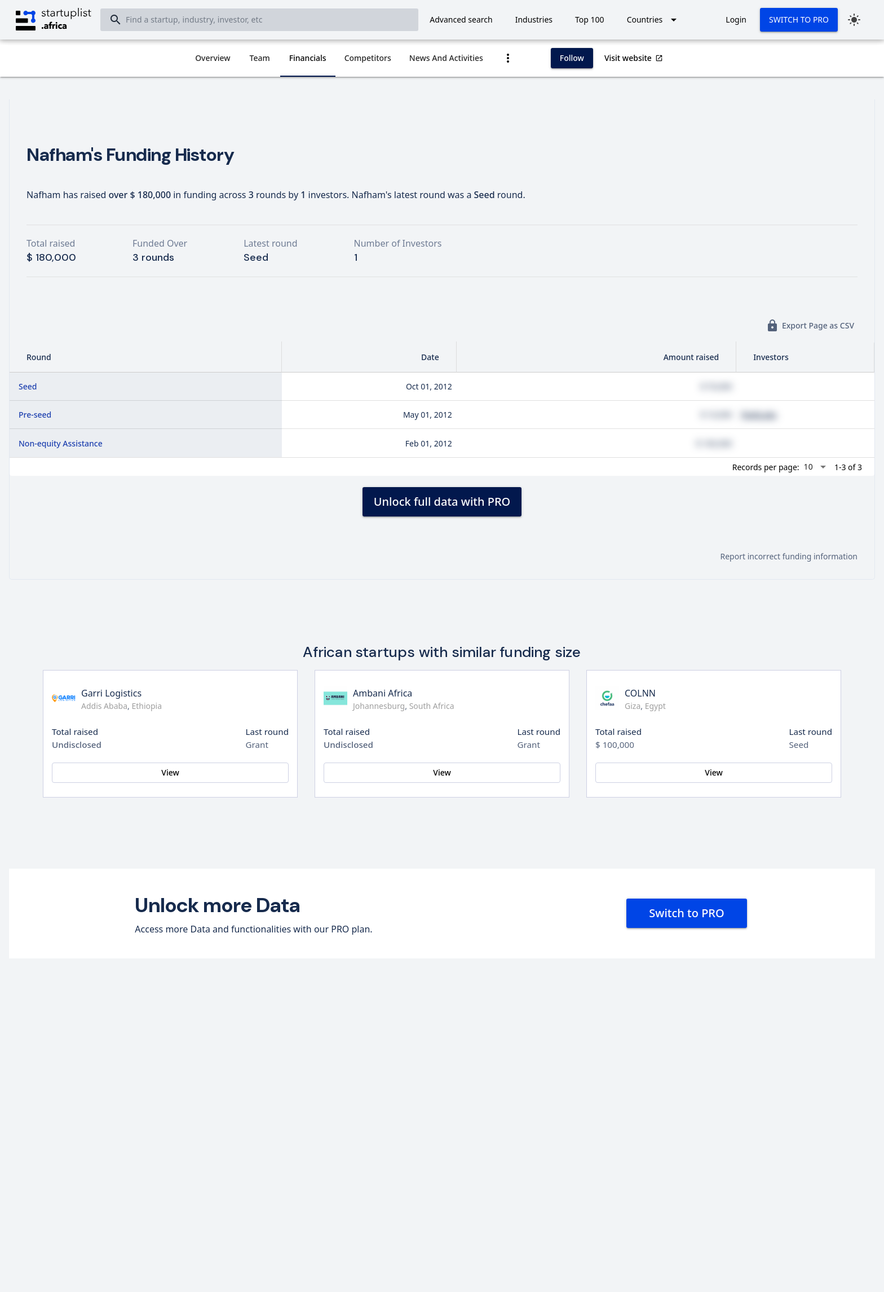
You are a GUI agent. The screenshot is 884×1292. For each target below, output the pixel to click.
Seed (28, 386)
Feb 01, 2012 (428, 443)
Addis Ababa (104, 705)
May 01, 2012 (427, 414)
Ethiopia (146, 705)
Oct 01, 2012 (429, 386)
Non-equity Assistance (61, 443)
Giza (632, 705)
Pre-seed (35, 414)
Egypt (655, 705)
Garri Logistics (111, 693)
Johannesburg (379, 705)
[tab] (213, 58)
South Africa (431, 705)
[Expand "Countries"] (654, 20)
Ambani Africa (382, 693)
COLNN (640, 693)
